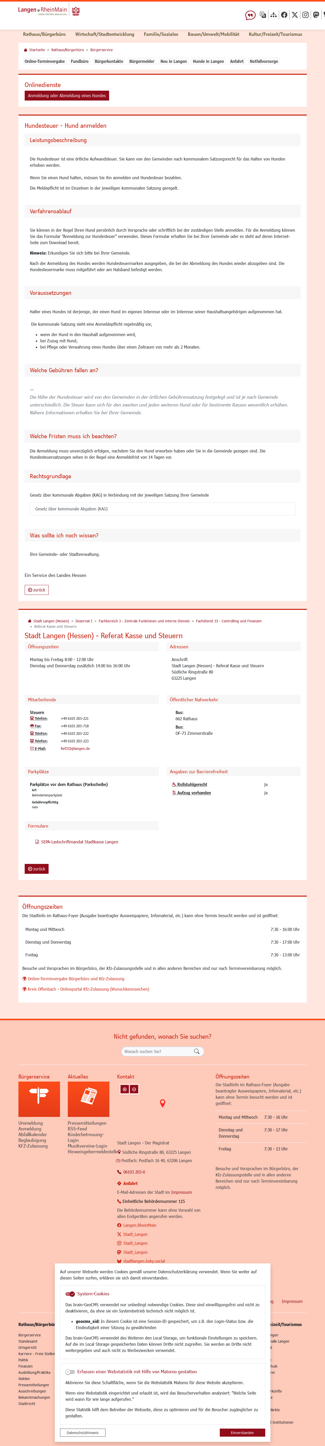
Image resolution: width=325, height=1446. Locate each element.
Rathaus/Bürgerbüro (67, 50)
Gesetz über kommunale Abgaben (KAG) (71, 508)
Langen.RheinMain (139, 1225)
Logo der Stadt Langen (61, 12)
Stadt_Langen (135, 1234)
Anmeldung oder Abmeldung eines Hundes (67, 95)
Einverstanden (242, 1432)
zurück (36, 589)
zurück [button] (36, 868)
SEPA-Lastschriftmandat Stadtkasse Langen (76, 841)
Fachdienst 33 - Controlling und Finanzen (229, 621)
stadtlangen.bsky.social (144, 1260)
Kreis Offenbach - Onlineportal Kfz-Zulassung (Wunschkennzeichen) (88, 989)
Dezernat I (84, 621)
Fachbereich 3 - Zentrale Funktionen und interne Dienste (144, 621)
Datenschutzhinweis (82, 1432)
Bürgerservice (101, 50)
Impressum (181, 1192)
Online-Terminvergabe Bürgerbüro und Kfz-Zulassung (76, 978)
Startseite (37, 50)
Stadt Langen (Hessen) (51, 621)
